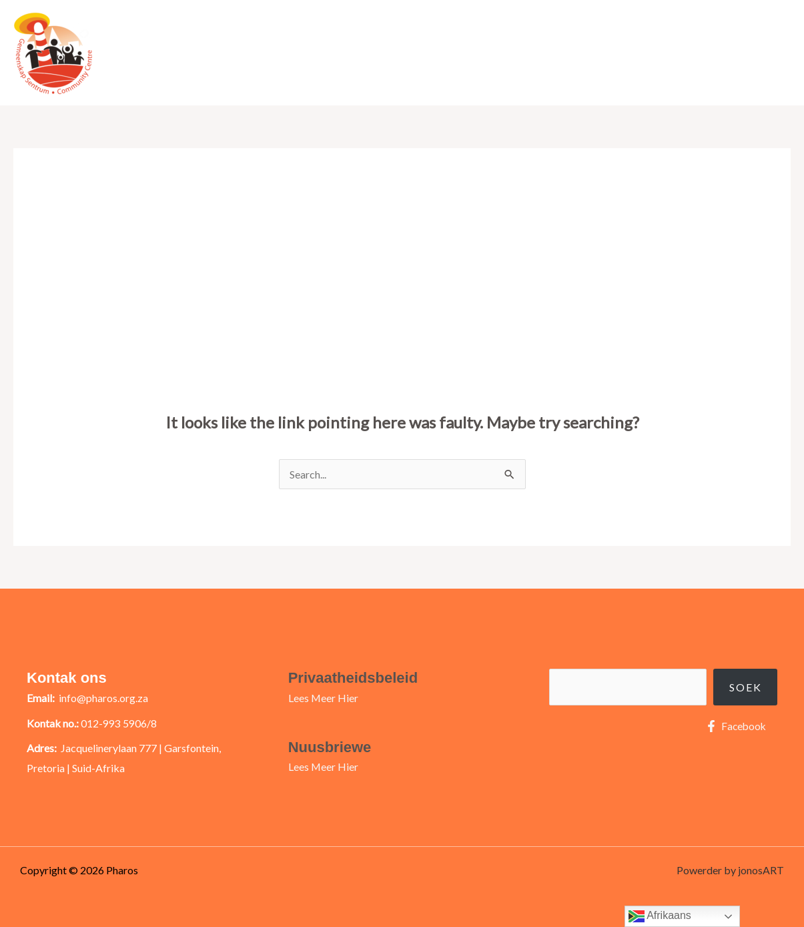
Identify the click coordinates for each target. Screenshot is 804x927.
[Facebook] (734, 726)
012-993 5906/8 (119, 723)
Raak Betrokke (587, 52)
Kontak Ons (752, 52)
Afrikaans (660, 916)
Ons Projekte (673, 52)
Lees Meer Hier (323, 697)
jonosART (761, 870)
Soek (745, 687)
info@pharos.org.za (103, 697)
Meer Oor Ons (484, 52)
